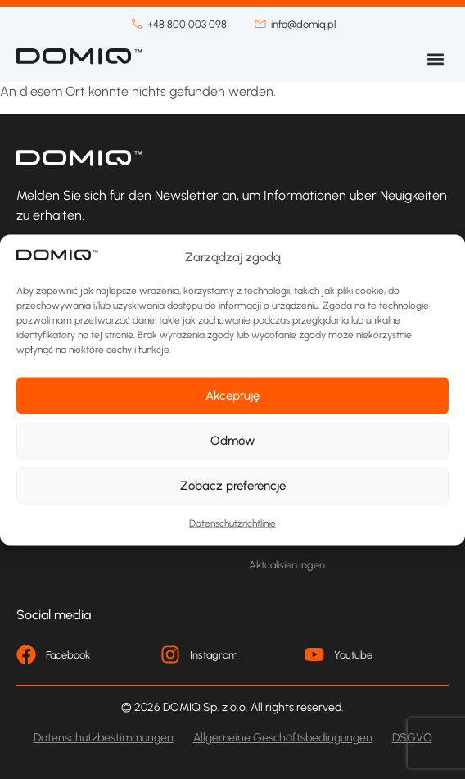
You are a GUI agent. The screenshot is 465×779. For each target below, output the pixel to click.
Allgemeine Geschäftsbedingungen (282, 738)
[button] (435, 58)
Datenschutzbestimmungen (104, 738)
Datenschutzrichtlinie (232, 522)
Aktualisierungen (287, 565)
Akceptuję (232, 395)
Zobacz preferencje (233, 485)
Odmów (232, 440)
